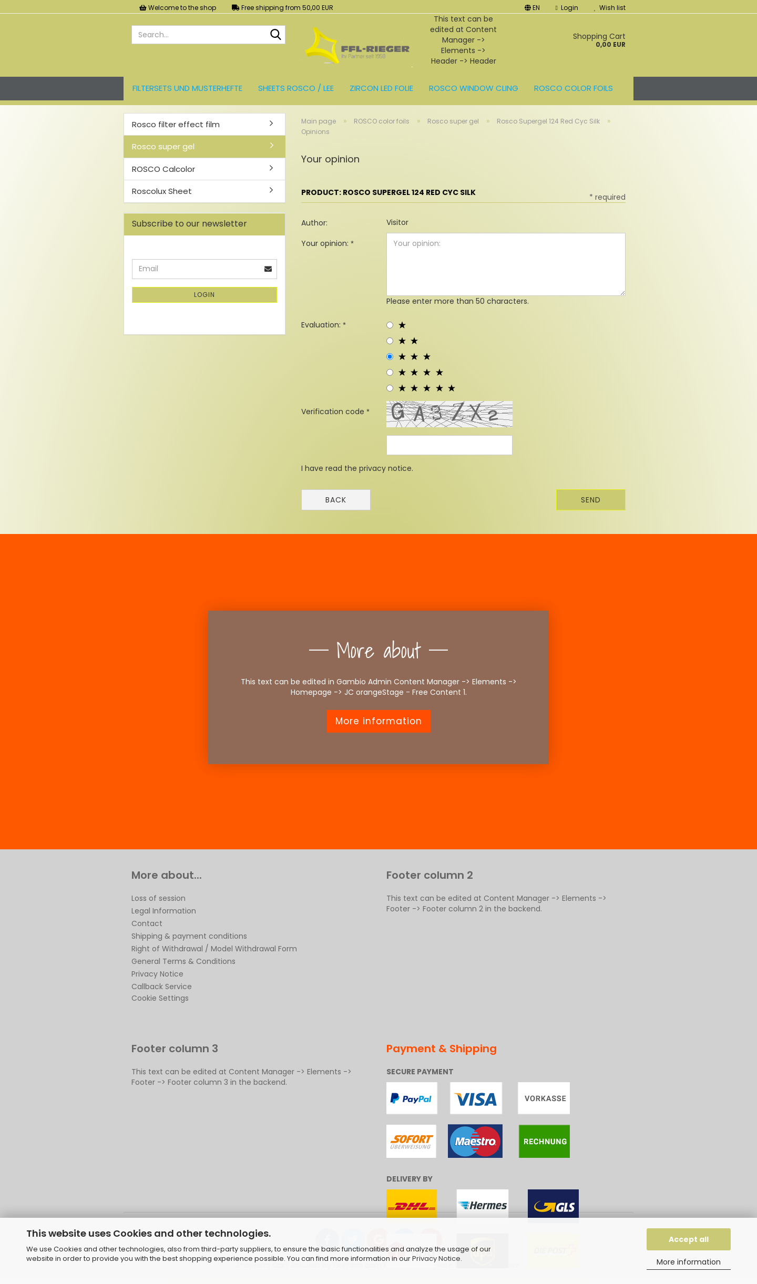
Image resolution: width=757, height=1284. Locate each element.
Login (204, 294)
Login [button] (567, 7)
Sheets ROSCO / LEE (296, 88)
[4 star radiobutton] (389, 372)
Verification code (333, 411)
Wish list (610, 7)
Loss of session (158, 898)
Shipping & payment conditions (189, 936)
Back (335, 500)
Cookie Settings (160, 998)
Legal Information (163, 911)
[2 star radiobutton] (389, 340)
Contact (146, 923)
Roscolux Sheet (162, 191)
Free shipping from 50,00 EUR (282, 7)
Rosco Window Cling (473, 88)
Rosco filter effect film (176, 124)
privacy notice (385, 468)
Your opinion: (326, 243)
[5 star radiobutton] (389, 388)
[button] (532, 6)
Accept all (689, 1239)
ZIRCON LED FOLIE (381, 88)
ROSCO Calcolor (163, 168)
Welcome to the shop (177, 7)
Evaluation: (322, 325)
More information (689, 1262)
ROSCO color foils (573, 88)
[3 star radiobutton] (389, 356)
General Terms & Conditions (183, 961)
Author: (314, 223)
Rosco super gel (163, 146)
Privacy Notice (436, 1259)
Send (591, 500)
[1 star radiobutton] (389, 325)
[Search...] (275, 35)
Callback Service (161, 986)
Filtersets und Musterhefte (187, 88)
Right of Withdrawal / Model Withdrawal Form (214, 948)
